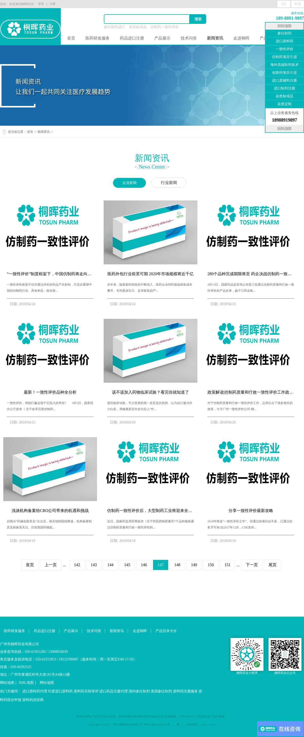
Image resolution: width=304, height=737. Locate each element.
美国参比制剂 (161, 691)
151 (227, 565)
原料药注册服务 (185, 691)
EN (283, 4)
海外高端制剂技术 (284, 65)
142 (77, 565)
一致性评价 (284, 49)
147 (161, 565)
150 (211, 565)
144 (110, 565)
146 (144, 565)
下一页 (252, 565)
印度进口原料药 (60, 691)
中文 (297, 4)
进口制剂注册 (284, 88)
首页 (71, 38)
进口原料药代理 (34, 691)
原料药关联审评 (86, 691)
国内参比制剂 (139, 691)
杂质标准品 (138, 27)
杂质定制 (284, 104)
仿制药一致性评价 (164, 27)
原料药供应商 (33, 700)
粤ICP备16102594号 (157, 724)
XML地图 (26, 683)
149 (194, 565)
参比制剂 (284, 33)
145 (127, 565)
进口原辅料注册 (284, 80)
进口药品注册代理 (113, 691)
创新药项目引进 (284, 73)
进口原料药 (284, 41)
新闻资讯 (43, 132)
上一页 (51, 565)
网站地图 (7, 683)
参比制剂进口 (114, 27)
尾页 (273, 565)
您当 (11, 132)
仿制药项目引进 (284, 57)
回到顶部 (284, 26)
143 (94, 565)
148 (177, 565)
